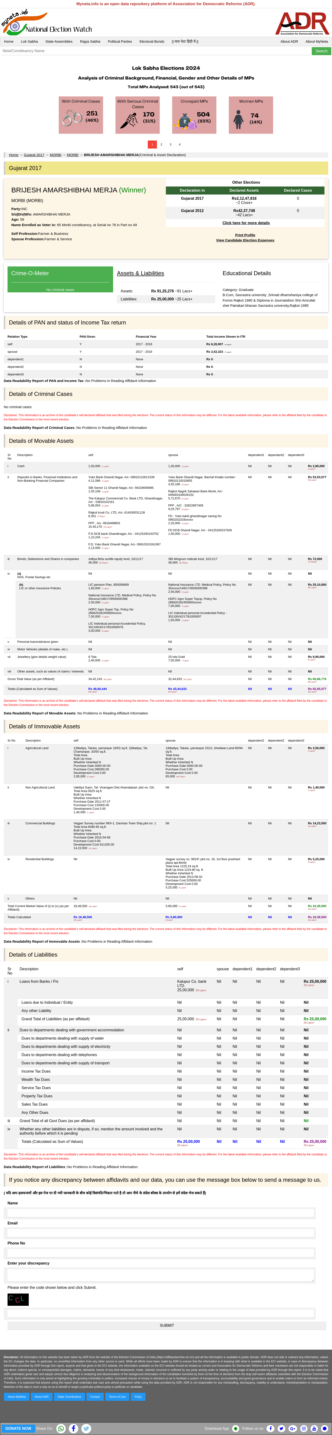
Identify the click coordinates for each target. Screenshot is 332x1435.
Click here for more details (246, 223)
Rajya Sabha (90, 41)
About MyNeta (317, 41)
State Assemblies (59, 41)
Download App (217, 1429)
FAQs (138, 1396)
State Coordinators (69, 1396)
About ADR (289, 41)
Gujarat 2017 (34, 155)
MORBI (55, 155)
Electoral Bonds (151, 41)
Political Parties (120, 41)
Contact (95, 1396)
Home (8, 41)
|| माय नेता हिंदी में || (185, 41)
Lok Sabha (29, 41)
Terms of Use (117, 1396)
